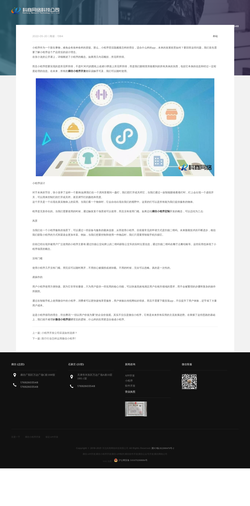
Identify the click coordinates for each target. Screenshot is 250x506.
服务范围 (108, 26)
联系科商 (184, 26)
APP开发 (130, 375)
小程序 (129, 380)
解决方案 (146, 26)
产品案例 (127, 26)
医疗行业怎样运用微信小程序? (59, 338)
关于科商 (90, 26)
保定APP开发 (51, 437)
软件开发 (130, 385)
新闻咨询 (165, 26)
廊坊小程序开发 (32, 437)
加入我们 (203, 26)
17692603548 (29, 382)
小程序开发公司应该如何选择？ (59, 333)
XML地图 (107, 461)
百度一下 (15, 437)
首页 (73, 26)
